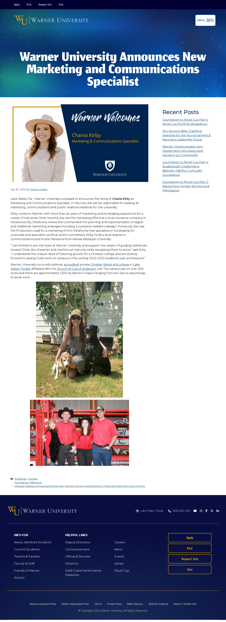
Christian (96, 264)
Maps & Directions (77, 542)
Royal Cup (121, 570)
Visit (29, 4)
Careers (119, 542)
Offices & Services (77, 556)
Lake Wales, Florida (151, 510)
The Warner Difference (28, 482)
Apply (17, 4)
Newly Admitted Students (32, 542)
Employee (20, 478)
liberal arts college (116, 264)
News (118, 549)
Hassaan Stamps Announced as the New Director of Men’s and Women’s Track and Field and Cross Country (79, 486)
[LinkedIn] (217, 511)
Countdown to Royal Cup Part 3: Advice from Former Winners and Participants (185, 186)
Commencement (77, 549)
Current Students (27, 549)
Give (61, 4)
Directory (72, 563)
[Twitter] (211, 511)
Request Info (45, 4)
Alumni (19, 577)
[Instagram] (201, 511)
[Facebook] (206, 511)
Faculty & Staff (24, 563)
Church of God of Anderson (76, 269)
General (32, 478)
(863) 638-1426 (181, 510)
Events (119, 556)
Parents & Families (27, 556)
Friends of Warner (27, 570)
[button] (205, 20)
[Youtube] (195, 511)
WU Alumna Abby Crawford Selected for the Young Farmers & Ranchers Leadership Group (186, 135)
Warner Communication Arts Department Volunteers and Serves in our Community (182, 151)
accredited (71, 264)
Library (119, 563)
